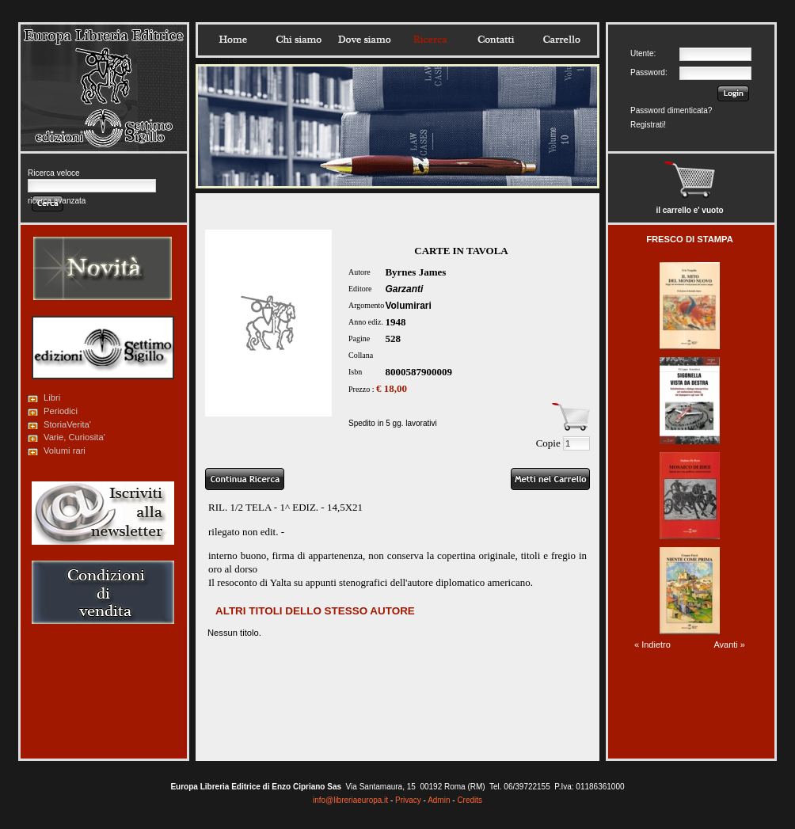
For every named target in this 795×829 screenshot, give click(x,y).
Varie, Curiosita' (74, 437)
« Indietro (652, 644)
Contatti (495, 39)
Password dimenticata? (671, 110)
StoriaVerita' (67, 424)
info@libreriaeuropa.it (350, 800)
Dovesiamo (364, 39)
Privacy (408, 800)
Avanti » (729, 644)
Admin (439, 800)
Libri (52, 397)
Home (232, 39)
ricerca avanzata (57, 200)
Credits (469, 800)
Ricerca (430, 39)
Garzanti (404, 289)
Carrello (561, 39)
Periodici (61, 411)
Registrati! (648, 124)
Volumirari (408, 305)
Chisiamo (298, 39)
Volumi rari (65, 450)
